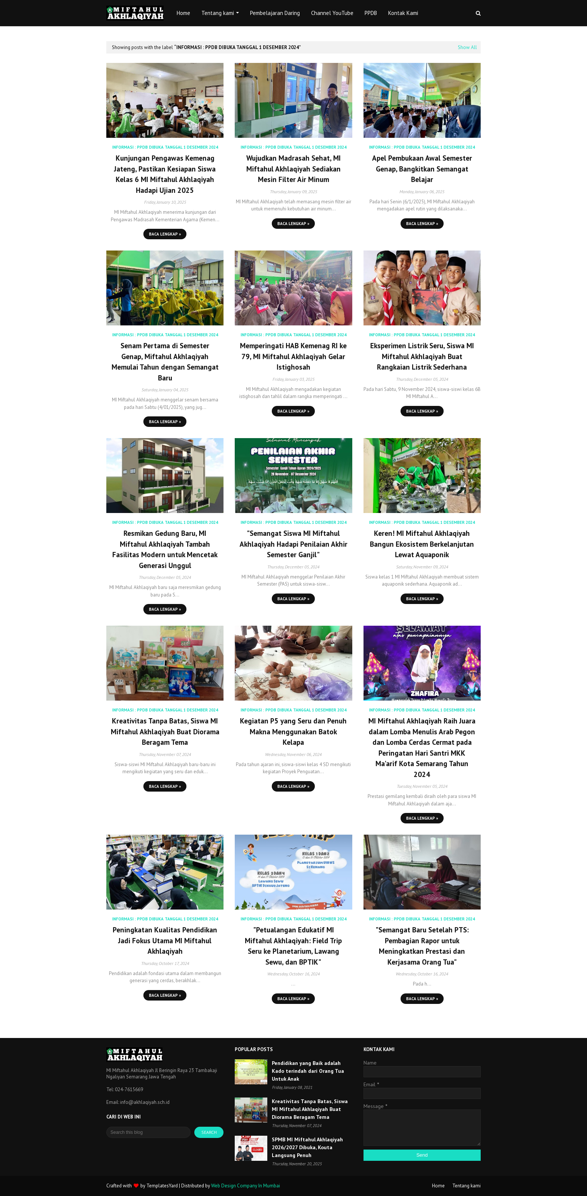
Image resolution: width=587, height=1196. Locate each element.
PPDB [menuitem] (371, 12)
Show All (467, 47)
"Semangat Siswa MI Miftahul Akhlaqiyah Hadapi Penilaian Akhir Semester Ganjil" (293, 544)
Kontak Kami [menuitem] (403, 12)
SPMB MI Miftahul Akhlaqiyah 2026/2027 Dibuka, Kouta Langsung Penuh (307, 1147)
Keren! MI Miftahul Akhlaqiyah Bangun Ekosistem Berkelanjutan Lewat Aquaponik (422, 544)
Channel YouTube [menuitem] (332, 12)
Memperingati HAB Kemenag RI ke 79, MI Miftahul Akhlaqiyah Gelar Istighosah (293, 356)
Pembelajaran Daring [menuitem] (275, 12)
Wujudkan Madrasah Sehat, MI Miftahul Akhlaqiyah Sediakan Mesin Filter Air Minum (293, 169)
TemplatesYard (162, 1186)
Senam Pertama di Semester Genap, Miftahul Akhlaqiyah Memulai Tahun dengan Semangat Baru (165, 361)
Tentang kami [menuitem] (217, 12)
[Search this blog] (148, 1132)
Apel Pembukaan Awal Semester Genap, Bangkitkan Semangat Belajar (422, 169)
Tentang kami (466, 1186)
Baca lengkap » (165, 234)
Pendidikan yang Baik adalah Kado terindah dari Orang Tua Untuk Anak (308, 1071)
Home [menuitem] (183, 12)
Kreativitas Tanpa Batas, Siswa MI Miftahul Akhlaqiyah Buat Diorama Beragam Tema (165, 731)
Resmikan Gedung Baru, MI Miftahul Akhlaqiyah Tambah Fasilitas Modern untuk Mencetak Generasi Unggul (165, 549)
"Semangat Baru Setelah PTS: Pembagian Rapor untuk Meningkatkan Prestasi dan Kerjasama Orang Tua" (422, 945)
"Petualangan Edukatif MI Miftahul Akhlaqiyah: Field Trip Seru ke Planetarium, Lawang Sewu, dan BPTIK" (293, 945)
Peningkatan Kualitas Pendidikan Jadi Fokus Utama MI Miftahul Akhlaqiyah (165, 940)
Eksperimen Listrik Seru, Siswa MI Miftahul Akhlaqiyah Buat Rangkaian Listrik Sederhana (422, 356)
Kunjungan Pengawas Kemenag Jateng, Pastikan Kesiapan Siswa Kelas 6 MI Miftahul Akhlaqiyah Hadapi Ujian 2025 (165, 174)
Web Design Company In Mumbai (245, 1186)
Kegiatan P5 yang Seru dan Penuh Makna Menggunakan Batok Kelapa (293, 731)
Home (438, 1186)
